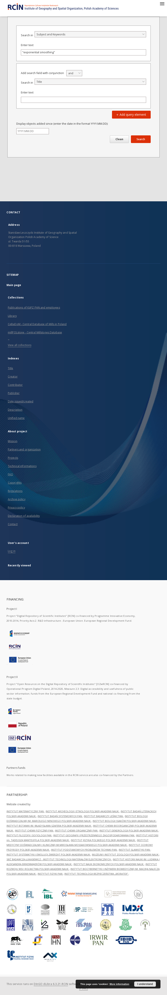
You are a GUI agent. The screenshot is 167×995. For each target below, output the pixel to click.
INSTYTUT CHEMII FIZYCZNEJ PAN (34, 830)
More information (119, 984)
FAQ (10, 474)
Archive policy (16, 499)
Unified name (16, 418)
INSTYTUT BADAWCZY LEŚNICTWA (104, 816)
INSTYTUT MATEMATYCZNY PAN (25, 811)
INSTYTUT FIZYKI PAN (50, 873)
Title (10, 368)
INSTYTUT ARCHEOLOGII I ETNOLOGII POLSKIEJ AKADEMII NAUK (82, 811)
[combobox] (90, 34)
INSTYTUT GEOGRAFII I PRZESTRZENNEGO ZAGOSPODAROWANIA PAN (94, 835)
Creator (13, 376)
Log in (11, 551)
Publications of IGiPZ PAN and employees (34, 307)
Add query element (130, 114)
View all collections (19, 345)
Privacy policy (16, 507)
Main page (14, 285)
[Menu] (162, 3)
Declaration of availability (24, 516)
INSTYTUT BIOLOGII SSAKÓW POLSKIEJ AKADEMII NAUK (124, 821)
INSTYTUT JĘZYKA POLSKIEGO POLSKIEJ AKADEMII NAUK (103, 840)
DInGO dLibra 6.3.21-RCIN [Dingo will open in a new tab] (51, 984)
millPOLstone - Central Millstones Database (35, 332)
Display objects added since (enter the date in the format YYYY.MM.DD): (62, 124)
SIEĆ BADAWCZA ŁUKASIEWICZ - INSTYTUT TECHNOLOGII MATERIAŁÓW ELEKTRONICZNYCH (59, 859)
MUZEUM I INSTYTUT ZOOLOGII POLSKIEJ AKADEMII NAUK (125, 854)
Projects (13, 458)
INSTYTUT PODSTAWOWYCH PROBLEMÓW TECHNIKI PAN (84, 849)
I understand (145, 984)
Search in (27, 35)
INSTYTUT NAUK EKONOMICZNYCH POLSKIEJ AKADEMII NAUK (108, 864)
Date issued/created (20, 401)
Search (141, 139)
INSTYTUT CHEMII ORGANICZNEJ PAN (76, 830)
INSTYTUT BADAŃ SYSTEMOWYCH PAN (60, 816)
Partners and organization (24, 449)
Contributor (15, 385)
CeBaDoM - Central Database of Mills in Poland (37, 324)
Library (12, 316)
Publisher (14, 393)
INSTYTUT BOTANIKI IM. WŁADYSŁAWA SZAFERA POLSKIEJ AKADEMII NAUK (49, 825)
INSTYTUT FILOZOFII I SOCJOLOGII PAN (29, 835)
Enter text (27, 45)
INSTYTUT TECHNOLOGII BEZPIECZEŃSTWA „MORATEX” (96, 873)
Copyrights (15, 483)
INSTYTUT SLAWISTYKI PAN (134, 849)
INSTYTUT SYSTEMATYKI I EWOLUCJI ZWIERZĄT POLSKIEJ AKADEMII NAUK (49, 854)
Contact (13, 524)
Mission (12, 441)
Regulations (15, 491)
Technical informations (22, 466)
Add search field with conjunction (42, 73)
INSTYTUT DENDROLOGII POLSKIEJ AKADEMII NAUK (129, 830)
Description (15, 410)
